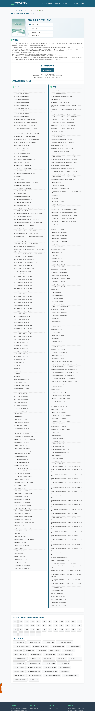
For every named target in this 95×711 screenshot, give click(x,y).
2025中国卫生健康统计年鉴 (58, 646)
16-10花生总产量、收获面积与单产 (21, 342)
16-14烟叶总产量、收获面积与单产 (21, 353)
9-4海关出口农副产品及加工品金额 (58, 599)
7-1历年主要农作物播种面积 (57, 246)
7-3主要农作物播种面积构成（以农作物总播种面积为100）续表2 (64, 366)
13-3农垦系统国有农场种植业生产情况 (22, 205)
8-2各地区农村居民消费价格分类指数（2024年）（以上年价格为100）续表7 (66, 545)
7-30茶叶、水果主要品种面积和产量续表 (59, 306)
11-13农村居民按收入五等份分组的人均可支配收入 (24, 136)
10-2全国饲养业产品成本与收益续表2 (21, 116)
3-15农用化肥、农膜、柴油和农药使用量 (22, 473)
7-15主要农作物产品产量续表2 (57, 204)
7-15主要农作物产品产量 (56, 198)
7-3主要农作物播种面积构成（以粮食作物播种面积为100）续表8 (64, 378)
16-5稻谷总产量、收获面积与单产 (21, 399)
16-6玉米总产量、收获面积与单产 (21, 402)
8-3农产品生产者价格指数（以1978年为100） (60, 557)
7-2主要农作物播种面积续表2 (57, 298)
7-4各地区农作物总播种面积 (57, 423)
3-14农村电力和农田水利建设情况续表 (22, 470)
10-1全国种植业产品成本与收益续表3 (21, 99)
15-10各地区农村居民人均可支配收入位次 (22, 271)
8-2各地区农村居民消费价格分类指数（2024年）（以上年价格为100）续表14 (66, 492)
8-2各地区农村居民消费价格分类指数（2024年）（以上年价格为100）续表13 (66, 488)
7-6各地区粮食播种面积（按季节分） (59, 438)
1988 (21, 634)
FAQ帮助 (76, 3)
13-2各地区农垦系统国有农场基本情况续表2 (23, 202)
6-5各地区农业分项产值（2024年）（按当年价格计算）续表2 (64, 156)
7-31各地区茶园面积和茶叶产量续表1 (59, 312)
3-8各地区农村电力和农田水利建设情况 (22, 513)
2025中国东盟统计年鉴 (65, 667)
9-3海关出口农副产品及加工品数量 (58, 596)
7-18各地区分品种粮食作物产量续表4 (59, 241)
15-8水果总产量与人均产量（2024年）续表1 (23, 325)
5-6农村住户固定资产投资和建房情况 (59, 93)
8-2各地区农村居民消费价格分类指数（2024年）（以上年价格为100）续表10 (66, 474)
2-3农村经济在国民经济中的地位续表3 (22, 433)
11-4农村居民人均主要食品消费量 (21, 156)
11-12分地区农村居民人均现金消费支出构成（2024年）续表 (26, 133)
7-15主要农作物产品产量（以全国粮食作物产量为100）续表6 (64, 209)
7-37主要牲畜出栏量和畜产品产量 (58, 349)
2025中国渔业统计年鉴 (49, 642)
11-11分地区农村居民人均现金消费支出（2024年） (24, 125)
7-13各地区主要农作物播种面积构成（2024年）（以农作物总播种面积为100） (66, 192)
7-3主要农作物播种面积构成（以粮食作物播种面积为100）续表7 (64, 375)
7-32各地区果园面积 (55, 318)
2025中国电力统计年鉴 (19, 671)
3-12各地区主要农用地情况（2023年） (22, 462)
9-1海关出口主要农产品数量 (57, 590)
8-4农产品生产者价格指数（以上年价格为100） (61, 560)
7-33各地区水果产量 (55, 324)
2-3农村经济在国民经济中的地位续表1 (22, 428)
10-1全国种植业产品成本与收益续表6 (21, 108)
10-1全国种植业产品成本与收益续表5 (21, 105)
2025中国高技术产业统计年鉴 (34, 667)
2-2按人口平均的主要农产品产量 (20, 419)
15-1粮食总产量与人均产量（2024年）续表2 (23, 279)
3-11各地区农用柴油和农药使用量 (21, 459)
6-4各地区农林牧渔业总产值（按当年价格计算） (61, 145)
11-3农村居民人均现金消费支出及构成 (22, 153)
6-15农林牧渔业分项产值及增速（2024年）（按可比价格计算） (64, 116)
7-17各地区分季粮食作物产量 (57, 226)
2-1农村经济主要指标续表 (19, 416)
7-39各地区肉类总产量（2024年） (58, 358)
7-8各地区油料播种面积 (56, 455)
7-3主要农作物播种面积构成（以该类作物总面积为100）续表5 (64, 384)
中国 (25, 10)
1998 (32, 629)
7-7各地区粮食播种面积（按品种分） (59, 441)
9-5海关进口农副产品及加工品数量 (58, 602)
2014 (79, 621)
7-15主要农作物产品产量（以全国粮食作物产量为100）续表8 (64, 215)
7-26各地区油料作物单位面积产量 (58, 281)
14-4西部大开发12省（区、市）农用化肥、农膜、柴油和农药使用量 (28, 253)
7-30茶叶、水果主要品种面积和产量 (58, 304)
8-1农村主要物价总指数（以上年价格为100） (60, 463)
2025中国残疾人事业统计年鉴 (50, 671)
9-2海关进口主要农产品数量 (57, 593)
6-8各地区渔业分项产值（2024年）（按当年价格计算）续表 (63, 176)
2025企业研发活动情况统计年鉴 (71, 675)
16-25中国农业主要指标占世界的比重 (21, 388)
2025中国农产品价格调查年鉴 (65, 654)
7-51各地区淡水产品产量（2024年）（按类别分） (61, 429)
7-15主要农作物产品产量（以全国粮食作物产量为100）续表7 (64, 212)
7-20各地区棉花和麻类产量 (56, 252)
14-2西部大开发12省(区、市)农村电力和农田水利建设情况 (26, 243)
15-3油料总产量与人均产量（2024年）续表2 (23, 299)
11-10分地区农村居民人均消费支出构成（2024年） (24, 119)
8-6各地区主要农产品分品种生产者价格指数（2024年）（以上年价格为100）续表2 (66, 575)
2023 (27, 621)
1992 (67, 629)
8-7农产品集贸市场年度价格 (57, 587)
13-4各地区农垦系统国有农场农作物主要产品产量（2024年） (26, 208)
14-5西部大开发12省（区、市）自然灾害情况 (23, 256)
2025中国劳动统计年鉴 (35, 658)
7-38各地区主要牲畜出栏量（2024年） (59, 355)
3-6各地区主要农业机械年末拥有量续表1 (22, 499)
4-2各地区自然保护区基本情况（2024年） (22, 528)
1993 (62, 629)
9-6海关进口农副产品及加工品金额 (58, 605)
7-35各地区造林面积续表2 (56, 344)
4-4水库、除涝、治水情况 (19, 533)
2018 (56, 621)
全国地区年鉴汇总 (48, 3)
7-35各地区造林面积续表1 (56, 341)
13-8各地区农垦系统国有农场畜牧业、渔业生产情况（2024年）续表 (28, 222)
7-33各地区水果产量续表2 (56, 329)
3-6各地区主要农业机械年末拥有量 (21, 496)
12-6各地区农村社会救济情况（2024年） (22, 190)
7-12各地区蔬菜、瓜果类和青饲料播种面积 (60, 188)
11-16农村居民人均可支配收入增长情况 (22, 145)
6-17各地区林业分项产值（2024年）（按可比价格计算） (63, 122)
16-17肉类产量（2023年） (19, 362)
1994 (56, 629)
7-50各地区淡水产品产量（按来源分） (59, 426)
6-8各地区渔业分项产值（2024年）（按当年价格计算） (62, 174)
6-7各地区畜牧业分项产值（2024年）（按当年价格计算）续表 (64, 171)
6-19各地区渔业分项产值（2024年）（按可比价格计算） (63, 128)
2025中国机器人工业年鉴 (49, 663)
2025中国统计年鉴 (30, 650)
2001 (15, 629)
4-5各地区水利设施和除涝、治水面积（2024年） (24, 539)
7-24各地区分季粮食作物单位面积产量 (59, 272)
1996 (44, 629)
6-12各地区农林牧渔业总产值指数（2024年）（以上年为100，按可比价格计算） (66, 106)
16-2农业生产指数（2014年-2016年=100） (23, 391)
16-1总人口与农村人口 (18, 371)
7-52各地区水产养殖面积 (56, 432)
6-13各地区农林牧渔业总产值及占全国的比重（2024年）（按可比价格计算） (66, 110)
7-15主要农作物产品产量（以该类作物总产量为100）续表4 (63, 218)
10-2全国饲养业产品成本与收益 (20, 110)
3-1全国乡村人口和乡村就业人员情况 (21, 479)
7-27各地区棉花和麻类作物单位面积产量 (59, 284)
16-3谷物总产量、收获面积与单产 (21, 393)
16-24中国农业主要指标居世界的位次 (21, 385)
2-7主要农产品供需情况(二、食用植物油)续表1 (23, 451)
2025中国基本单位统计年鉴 (34, 663)
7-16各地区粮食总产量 (55, 224)
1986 (32, 634)
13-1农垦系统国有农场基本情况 (20, 193)
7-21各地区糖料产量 (55, 255)
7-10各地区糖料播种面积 (56, 182)
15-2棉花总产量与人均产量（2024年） (22, 291)
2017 (62, 621)
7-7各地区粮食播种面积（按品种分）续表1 (60, 443)
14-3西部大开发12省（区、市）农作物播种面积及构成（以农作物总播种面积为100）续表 (29, 250)
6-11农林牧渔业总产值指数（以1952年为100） (61, 102)
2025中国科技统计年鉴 (49, 658)
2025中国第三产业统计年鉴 (34, 671)
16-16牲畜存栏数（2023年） (20, 359)
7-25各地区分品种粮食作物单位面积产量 (59, 275)
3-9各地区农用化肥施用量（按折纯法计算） (23, 519)
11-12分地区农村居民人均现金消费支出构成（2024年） (25, 131)
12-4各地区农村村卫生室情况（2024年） (22, 185)
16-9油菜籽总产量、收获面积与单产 (21, 411)
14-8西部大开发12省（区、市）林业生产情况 (23, 265)
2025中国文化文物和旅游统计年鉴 (21, 646)
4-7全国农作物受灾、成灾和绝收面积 (21, 545)
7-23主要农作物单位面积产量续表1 (58, 264)
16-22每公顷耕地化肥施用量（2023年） (22, 379)
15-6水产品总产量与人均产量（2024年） (22, 316)
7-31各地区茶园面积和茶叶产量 (57, 309)
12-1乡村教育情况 (17, 176)
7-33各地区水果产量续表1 (56, 326)
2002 (79, 625)
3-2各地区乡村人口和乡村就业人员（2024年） (23, 482)
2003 (73, 625)
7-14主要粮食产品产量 (55, 195)
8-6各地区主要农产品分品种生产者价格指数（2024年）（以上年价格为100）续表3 (66, 580)
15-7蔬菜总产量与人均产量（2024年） (22, 319)
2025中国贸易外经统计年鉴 (20, 658)
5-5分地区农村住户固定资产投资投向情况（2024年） (62, 90)
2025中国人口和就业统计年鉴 (20, 654)
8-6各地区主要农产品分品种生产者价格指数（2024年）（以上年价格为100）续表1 (66, 571)
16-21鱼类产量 (17, 376)
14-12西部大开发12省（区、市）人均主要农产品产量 (25, 230)
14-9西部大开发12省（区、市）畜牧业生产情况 (24, 268)
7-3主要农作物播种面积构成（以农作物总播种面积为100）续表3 (64, 369)
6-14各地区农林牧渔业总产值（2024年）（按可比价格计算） (64, 114)
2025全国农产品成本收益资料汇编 (52, 675)
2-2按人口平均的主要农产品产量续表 (21, 422)
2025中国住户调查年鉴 (19, 642)
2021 (38, 621)
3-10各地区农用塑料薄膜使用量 (20, 456)
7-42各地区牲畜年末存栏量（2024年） (59, 392)
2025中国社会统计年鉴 (68, 650)
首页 (42, 3)
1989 (15, 634)
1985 (38, 634)
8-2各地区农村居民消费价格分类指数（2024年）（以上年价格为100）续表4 (66, 532)
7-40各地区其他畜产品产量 (56, 386)
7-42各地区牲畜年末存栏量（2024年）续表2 (60, 398)
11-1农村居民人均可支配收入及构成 (21, 148)
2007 (50, 625)
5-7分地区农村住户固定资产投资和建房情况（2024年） (62, 96)
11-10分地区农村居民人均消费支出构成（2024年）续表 (25, 122)
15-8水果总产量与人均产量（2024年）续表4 (23, 333)
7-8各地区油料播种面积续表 (57, 458)
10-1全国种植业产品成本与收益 (20, 90)
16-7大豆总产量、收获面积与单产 (21, 405)
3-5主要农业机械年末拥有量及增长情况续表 (23, 493)
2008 (44, 625)
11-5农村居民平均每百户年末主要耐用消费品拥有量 (24, 159)
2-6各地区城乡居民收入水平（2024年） (22, 442)
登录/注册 (82, 3)
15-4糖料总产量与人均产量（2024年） (22, 305)
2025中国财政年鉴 (65, 671)
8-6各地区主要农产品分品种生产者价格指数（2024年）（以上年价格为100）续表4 (66, 584)
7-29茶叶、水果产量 (55, 289)
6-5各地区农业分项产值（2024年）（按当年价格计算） (62, 151)
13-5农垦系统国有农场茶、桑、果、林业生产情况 (24, 210)
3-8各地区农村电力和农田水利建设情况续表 (23, 516)
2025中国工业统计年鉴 (19, 667)
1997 (38, 629)
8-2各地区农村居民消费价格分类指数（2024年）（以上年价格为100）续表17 (66, 505)
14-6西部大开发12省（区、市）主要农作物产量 (24, 259)
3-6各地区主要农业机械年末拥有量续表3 (22, 505)
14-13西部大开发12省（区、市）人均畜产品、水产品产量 (26, 233)
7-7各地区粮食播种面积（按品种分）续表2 (60, 446)
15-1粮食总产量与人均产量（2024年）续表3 (23, 282)
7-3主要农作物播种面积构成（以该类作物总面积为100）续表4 (64, 381)
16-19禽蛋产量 (17, 368)
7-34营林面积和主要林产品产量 (57, 335)
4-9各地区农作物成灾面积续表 (20, 556)
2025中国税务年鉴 (42, 650)
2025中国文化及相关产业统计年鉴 (40, 646)
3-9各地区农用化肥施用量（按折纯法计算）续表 (24, 522)
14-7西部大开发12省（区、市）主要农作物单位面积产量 (25, 262)
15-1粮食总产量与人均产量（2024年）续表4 (23, 285)
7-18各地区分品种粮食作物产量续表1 (59, 232)
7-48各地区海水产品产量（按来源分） (59, 418)
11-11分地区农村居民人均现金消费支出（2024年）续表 (25, 128)
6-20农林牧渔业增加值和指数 (57, 134)
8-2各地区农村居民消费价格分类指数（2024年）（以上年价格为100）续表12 (66, 483)
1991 (73, 629)
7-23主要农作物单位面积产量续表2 (58, 266)
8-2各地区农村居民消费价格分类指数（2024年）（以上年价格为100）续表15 (66, 496)
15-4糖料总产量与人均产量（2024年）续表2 (23, 311)
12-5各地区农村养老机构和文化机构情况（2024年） (25, 188)
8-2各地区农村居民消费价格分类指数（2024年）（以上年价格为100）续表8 (66, 549)
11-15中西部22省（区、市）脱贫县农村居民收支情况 (25, 142)
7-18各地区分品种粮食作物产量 (57, 229)
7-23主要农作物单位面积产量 (57, 261)
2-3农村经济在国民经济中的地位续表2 (22, 431)
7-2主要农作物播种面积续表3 (57, 301)
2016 (67, 621)
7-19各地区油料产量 (55, 244)
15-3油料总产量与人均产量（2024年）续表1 (23, 296)
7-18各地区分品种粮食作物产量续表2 (59, 235)
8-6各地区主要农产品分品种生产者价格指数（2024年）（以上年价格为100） (66, 566)
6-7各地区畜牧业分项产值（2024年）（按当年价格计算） (63, 168)
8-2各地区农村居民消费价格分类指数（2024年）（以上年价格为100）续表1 (66, 470)
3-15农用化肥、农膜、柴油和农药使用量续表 (23, 476)
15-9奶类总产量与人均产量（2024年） (22, 339)
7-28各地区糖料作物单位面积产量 (58, 286)
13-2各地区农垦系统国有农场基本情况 (22, 196)
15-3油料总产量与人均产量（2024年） (22, 293)
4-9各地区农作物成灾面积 (19, 553)
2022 (32, 621)
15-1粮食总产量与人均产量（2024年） (22, 273)
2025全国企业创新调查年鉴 (35, 675)
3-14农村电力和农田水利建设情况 (21, 468)
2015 (73, 621)
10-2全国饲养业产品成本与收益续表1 (21, 113)
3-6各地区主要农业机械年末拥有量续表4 (22, 508)
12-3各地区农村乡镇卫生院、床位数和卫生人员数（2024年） (26, 182)
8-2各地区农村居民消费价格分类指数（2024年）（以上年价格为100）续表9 (66, 553)
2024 (21, 621)
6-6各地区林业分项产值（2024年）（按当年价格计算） (62, 165)
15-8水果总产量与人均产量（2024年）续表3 (23, 331)
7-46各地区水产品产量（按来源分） (58, 412)
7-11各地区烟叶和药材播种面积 (57, 185)
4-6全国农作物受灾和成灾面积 (20, 542)
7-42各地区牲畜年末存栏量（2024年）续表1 (60, 395)
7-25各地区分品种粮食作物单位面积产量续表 (60, 278)
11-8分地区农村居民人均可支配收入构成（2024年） (25, 168)
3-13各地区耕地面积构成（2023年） (21, 465)
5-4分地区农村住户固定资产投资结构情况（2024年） (25, 568)
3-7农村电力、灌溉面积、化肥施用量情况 (22, 510)
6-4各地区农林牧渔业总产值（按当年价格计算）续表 (62, 148)
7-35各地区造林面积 (55, 338)
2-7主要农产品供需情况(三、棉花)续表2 (22, 448)
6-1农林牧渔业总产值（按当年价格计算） (59, 131)
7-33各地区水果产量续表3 (56, 332)
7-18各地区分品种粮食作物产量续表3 (59, 238)
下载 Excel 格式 (47, 70)
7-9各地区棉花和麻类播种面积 (57, 461)
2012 (21, 625)
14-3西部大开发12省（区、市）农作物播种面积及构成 (25, 246)
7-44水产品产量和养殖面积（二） (58, 403)
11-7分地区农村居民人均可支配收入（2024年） (24, 165)
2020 (44, 621)
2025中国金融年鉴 (62, 658)
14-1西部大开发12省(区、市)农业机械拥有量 (23, 241)
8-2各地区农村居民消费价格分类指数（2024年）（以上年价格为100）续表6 (66, 540)
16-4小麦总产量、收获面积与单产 (21, 396)
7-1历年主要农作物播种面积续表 (58, 249)
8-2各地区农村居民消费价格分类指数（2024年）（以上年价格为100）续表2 (66, 518)
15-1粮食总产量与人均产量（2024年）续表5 (23, 288)
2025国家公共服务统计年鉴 (20, 679)
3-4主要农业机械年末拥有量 (19, 488)
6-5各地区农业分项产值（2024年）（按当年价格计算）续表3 (64, 159)
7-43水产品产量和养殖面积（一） (58, 401)
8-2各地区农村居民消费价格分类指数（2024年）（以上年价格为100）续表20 (66, 523)
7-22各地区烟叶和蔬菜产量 (56, 258)
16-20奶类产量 (17, 373)
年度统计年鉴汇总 (58, 3)
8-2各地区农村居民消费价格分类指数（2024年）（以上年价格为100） (66, 466)
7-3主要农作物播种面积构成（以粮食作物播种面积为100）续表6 (64, 372)
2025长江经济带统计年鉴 (19, 675)
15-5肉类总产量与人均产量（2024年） (22, 313)
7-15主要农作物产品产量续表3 (57, 206)
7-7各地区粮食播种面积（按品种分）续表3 (60, 449)
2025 (15, 621)
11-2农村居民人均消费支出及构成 (21, 150)
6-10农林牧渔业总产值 (55, 99)
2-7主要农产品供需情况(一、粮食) (21, 445)
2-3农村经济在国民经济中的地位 (20, 425)
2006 (56, 625)
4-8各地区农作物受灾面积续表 (20, 550)
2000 (21, 629)
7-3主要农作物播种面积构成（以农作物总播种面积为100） (63, 361)
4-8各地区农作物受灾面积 (19, 548)
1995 (50, 629)
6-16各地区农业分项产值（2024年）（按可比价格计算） (63, 119)
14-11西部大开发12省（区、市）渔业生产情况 (23, 228)
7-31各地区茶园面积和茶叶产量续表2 (59, 315)
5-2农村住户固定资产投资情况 (20, 562)
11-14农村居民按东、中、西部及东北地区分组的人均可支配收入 (27, 139)
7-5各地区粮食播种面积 (56, 435)
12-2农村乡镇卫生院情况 (19, 179)
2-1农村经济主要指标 (18, 413)
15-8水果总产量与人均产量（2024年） (22, 322)
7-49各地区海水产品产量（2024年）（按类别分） (61, 421)
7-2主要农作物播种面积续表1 (57, 295)
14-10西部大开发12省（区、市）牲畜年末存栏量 (24, 225)
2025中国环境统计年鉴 (64, 663)
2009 (38, 625)
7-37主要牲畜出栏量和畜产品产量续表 (59, 352)
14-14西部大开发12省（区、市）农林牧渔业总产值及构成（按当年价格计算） (29, 237)
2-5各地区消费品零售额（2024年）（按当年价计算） (25, 439)
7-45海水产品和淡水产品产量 (57, 409)
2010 (32, 625)
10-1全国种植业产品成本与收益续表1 (21, 93)
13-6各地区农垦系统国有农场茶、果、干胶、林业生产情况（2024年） (28, 213)
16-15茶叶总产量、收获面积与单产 (21, 356)
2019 (50, 621)
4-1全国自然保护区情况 (18, 525)
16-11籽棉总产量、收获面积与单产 (21, 345)
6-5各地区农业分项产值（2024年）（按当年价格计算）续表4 (64, 162)
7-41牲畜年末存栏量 (55, 389)
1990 (79, 629)
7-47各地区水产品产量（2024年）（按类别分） (61, 415)
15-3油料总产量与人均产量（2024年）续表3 (23, 302)
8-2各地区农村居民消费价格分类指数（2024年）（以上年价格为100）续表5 (66, 536)
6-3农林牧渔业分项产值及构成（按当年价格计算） (61, 139)
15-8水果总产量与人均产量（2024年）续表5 (23, 336)
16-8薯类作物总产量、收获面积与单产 (22, 408)
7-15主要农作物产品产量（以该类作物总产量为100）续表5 (63, 221)
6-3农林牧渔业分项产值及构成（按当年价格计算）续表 (62, 142)
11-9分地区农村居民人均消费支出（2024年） (23, 170)
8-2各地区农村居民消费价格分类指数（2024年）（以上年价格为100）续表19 (66, 514)
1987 (27, 634)
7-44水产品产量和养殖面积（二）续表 (59, 406)
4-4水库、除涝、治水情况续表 (20, 536)
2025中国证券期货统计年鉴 (34, 642)
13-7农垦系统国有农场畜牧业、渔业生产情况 (23, 216)
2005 (62, 625)
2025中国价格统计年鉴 (19, 663)
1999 (27, 629)
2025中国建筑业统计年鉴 (75, 658)
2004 (67, 625)
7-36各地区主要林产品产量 (56, 346)
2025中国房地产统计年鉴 (50, 667)
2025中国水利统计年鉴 (55, 650)
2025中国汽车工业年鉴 (36, 654)
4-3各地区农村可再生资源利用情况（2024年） (23, 530)
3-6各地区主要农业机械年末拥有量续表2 (22, 502)
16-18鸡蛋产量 (17, 365)
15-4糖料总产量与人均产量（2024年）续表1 (23, 308)
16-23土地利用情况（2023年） (20, 382)
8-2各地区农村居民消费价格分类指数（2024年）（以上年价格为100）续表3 (66, 527)
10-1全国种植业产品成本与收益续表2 (21, 96)
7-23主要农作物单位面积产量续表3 (58, 269)
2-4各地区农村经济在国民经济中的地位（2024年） (24, 436)
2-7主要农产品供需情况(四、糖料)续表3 (22, 453)
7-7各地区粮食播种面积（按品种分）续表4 (60, 452)
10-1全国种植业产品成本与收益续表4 (21, 102)
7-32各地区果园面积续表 (56, 321)
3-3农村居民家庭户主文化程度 (20, 485)
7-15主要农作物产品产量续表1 (57, 201)
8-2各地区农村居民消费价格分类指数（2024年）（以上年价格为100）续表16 (66, 501)
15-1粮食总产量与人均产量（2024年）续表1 (23, 276)
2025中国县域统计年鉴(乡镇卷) (65, 642)
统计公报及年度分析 (68, 3)
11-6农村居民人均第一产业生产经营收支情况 (23, 162)
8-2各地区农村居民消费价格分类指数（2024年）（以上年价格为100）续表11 (66, 479)
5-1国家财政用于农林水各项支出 (20, 559)
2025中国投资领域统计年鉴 (74, 646)
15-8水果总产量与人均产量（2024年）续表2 (23, 328)
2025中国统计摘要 (18, 650)
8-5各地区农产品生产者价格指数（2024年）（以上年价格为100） (65, 563)
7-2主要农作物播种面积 (56, 292)
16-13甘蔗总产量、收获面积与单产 (21, 351)
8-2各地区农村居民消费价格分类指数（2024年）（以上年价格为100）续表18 (66, 510)
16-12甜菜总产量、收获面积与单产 (21, 348)
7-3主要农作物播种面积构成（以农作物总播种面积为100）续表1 (64, 364)
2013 (15, 625)
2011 (27, 625)
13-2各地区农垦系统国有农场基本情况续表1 (23, 199)
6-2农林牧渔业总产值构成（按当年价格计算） (60, 136)
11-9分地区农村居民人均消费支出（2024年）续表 (24, 173)
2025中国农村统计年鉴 (50, 654)
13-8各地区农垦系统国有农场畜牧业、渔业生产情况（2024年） (27, 219)
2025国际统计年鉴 (34, 679)
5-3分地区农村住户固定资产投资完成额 (22, 565)
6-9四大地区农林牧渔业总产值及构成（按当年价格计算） (63, 179)
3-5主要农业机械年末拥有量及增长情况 (22, 490)
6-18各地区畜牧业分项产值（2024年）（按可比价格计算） (63, 125)
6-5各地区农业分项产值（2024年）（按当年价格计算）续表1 (64, 154)
